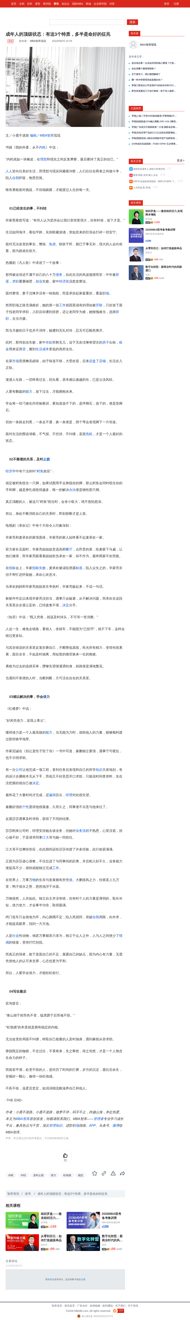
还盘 (92, 361)
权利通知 (107, 1305)
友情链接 (95, 1305)
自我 (15, 178)
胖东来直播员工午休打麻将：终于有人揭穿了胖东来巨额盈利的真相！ (155, 91)
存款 (49, 342)
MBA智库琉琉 (38, 40)
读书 (28, 1193)
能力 (29, 391)
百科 (29, 3)
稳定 (80, 1175)
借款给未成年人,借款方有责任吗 (149, 169)
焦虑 (52, 244)
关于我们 (120, 1305)
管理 (52, 1125)
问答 (112, 3)
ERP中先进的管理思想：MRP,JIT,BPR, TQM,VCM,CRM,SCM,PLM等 (155, 181)
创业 (39, 281)
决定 (65, 605)
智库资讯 (13, 1193)
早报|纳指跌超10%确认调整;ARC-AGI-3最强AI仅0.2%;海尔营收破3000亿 (155, 121)
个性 (25, 807)
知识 (99, 770)
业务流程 (82, 831)
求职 (15, 281)
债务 (59, 275)
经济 (62, 281)
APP (92, 1125)
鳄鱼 (40, 471)
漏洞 (52, 795)
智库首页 (57, 1305)
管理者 (99, 1119)
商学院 (47, 3)
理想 (43, 159)
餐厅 (69, 549)
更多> (180, 160)
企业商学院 (100, 3)
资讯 (56, 3)
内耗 (42, 147)
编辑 (33, 135)
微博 (115, 1125)
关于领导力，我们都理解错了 (146, 74)
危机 (89, 434)
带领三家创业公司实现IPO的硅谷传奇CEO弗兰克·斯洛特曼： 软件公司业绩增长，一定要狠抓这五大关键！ (155, 85)
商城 (88, 3)
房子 (105, 342)
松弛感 (67, 1175)
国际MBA (77, 3)
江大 (45, 837)
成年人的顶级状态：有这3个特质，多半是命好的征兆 (72, 1193)
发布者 (134, 33)
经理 (69, 795)
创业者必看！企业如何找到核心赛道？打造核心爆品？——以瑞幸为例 (155, 63)
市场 (15, 361)
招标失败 (39, 568)
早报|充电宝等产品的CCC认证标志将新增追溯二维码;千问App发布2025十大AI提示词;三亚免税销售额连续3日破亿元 (155, 132)
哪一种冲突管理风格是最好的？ (147, 80)
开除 (99, 305)
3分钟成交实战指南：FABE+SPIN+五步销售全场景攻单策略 (155, 144)
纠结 (23, 1175)
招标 (12, 568)
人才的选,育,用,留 (142, 187)
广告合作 (82, 1305)
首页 (13, 3)
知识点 (65, 3)
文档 (21, 3)
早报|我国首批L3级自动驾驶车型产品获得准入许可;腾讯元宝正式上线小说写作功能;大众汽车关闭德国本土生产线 (155, 138)
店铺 (102, 361)
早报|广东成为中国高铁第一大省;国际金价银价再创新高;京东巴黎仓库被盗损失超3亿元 (155, 127)
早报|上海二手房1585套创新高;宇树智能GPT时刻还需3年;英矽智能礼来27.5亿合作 (155, 116)
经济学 (11, 471)
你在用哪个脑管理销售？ (144, 68)
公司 (19, 770)
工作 (62, 305)
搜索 (132, 22)
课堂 (37, 3)
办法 (72, 490)
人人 (9, 171)
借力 (53, 1175)
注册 (176, 3)
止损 (46, 459)
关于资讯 (133, 1305)
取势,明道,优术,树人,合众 (146, 175)
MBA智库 (47, 135)
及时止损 (38, 1175)
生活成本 (42, 349)
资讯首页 (69, 1305)
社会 (15, 936)
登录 (166, 3)
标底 (79, 568)
